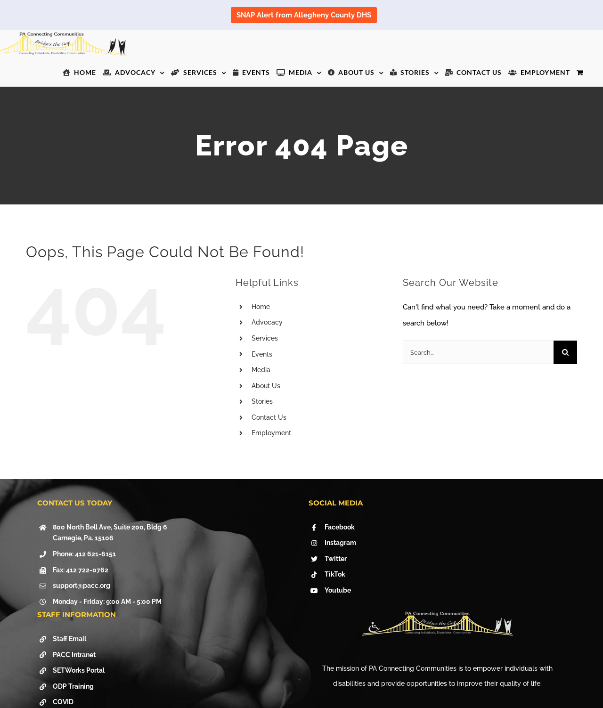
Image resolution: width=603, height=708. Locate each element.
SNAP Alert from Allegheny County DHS (303, 15)
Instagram (340, 542)
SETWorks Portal (79, 670)
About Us (266, 386)
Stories (262, 401)
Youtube (338, 590)
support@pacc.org (81, 585)
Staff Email (69, 639)
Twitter (336, 558)
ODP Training (73, 686)
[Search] (565, 352)
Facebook (340, 527)
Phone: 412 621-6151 (84, 554)
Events (262, 354)
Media (261, 370)
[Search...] (478, 352)
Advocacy (267, 322)
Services (265, 338)
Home (261, 306)
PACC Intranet (74, 655)
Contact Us (269, 417)
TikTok (335, 574)
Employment (271, 433)
